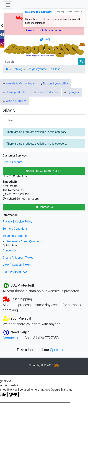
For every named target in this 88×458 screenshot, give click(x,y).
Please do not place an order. (44, 30)
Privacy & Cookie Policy (17, 221)
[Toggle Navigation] (8, 5)
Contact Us (10, 250)
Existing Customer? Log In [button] (44, 170)
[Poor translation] (13, 394)
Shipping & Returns (15, 235)
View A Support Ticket (17, 264)
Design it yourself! (38, 69)
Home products (15, 92)
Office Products (46, 92)
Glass (56, 69)
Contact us (11, 338)
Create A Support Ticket (18, 257)
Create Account (12, 162)
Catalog (18, 69)
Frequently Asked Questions (24, 241)
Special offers (60, 350)
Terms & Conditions (15, 228)
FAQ (45, 39)
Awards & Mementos (19, 83)
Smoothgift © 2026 (44, 365)
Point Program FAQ (15, 271)
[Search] (40, 61)
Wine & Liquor (14, 101)
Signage (71, 92)
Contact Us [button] (44, 207)
